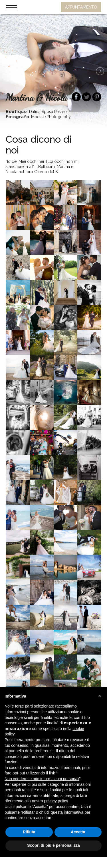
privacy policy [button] (56, 801)
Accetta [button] (78, 832)
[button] (99, 695)
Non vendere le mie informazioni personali (42, 778)
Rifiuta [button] (29, 832)
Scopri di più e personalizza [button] (53, 845)
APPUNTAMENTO (81, 7)
